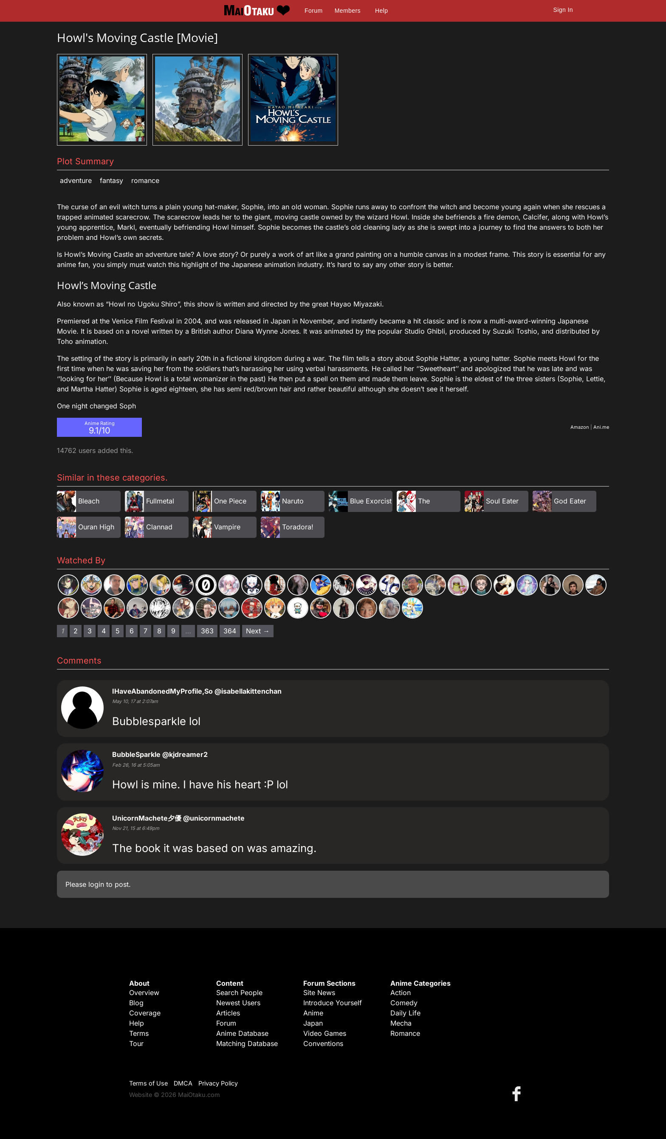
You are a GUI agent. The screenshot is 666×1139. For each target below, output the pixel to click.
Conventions (323, 1043)
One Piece (230, 501)
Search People (239, 992)
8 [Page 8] (159, 631)
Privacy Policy (218, 1083)
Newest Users (238, 1002)
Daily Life (405, 1013)
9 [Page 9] (173, 631)
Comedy (404, 1002)
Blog (136, 1002)
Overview (144, 992)
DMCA (183, 1083)
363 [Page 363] (207, 631)
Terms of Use (148, 1083)
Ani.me (601, 427)
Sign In (563, 9)
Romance (145, 180)
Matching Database (247, 1043)
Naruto (293, 501)
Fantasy (111, 180)
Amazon (579, 427)
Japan (313, 1023)
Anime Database (242, 1033)
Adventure (76, 180)
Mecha (401, 1023)
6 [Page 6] (132, 631)
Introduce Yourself (332, 1002)
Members (348, 10)
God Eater (570, 501)
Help (381, 10)
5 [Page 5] (118, 631)
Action (400, 992)
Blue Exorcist (371, 501)
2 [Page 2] (75, 631)
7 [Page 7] (145, 631)
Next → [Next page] (258, 631)
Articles (228, 1013)
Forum (313, 10)
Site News (319, 992)
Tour (136, 1043)
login (96, 884)
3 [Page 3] (89, 631)
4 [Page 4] (104, 631)
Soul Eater (502, 501)
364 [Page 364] (229, 631)
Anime (313, 1013)
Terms (139, 1033)
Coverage (145, 1013)
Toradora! (297, 527)
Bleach (88, 501)
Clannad (159, 527)
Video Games (324, 1033)
